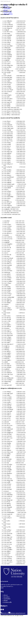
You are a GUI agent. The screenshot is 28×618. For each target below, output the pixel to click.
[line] (3, 610)
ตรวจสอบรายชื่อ (7, 12)
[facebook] (1, 610)
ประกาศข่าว (6, 6)
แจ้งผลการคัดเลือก (8, 13)
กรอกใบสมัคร (6, 8)
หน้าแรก (5, 5)
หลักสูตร (5, 10)
